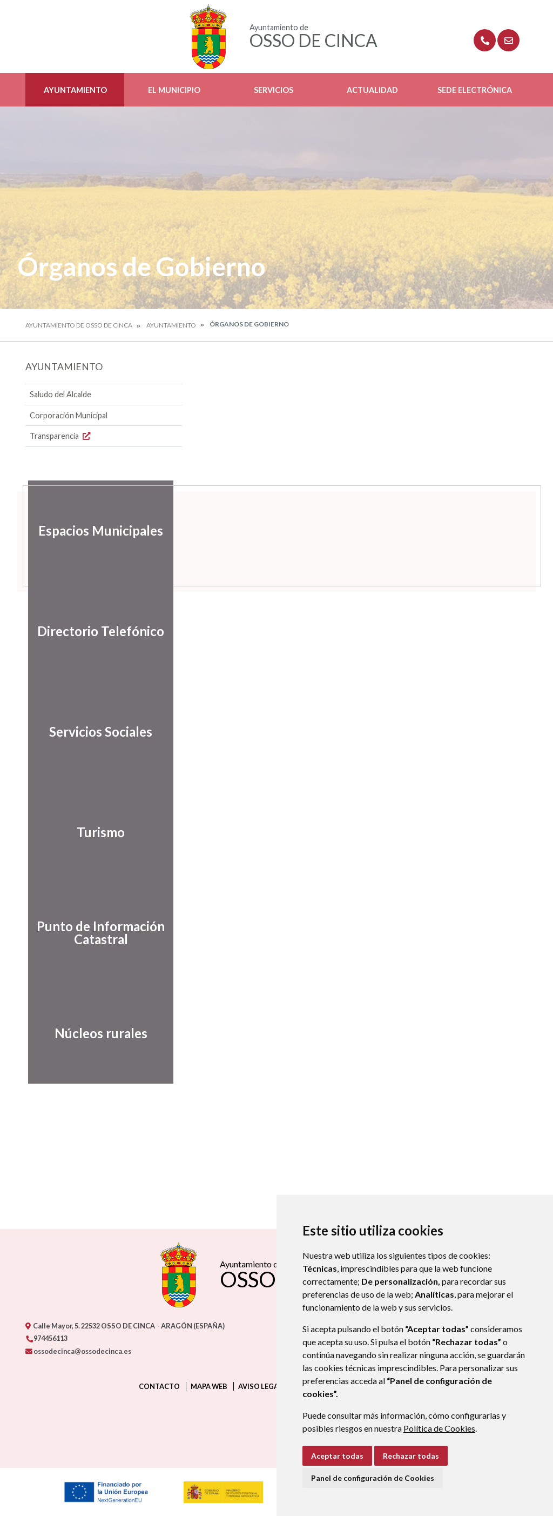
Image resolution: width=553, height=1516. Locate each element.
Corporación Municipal (68, 415)
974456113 (46, 1338)
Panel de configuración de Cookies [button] (372, 1477)
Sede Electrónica (474, 90)
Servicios (273, 90)
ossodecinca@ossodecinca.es (78, 1351)
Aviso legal (260, 1386)
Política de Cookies (439, 1428)
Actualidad (372, 90)
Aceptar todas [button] (337, 1455)
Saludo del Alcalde (60, 394)
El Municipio (174, 90)
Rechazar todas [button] (411, 1455)
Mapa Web (209, 1386)
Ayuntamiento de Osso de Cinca (78, 325)
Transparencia (61, 435)
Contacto (159, 1386)
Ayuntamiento (75, 90)
